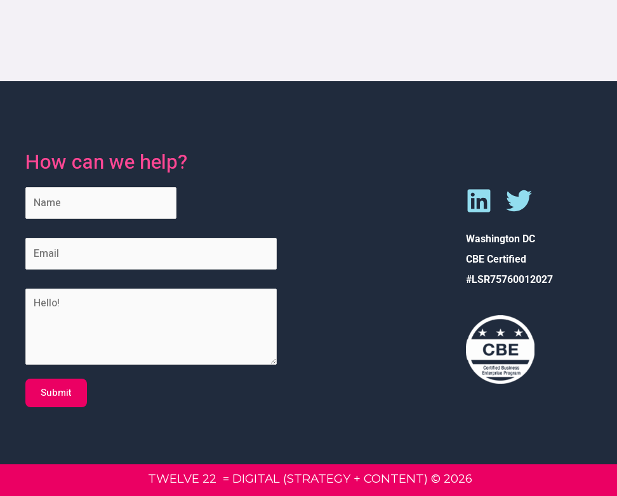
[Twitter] (519, 201)
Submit (56, 393)
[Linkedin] (479, 201)
